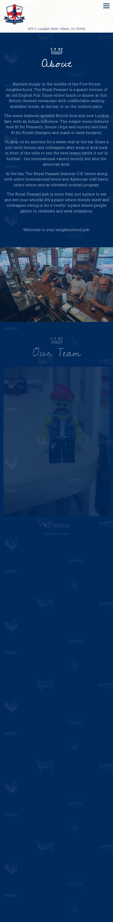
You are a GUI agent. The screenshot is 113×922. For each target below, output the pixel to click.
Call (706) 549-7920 (56, 916)
